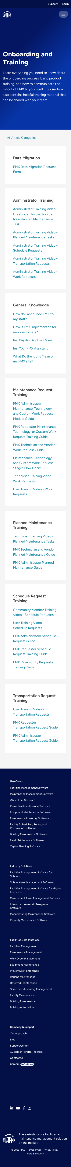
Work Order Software (22, 800)
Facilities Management (23, 946)
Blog (12, 1039)
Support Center (19, 1045)
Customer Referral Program (26, 1051)
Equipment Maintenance (24, 964)
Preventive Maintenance (24, 970)
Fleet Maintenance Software (27, 840)
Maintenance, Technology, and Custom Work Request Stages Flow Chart (33, 463)
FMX (22, 1149)
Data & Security (35, 1153)
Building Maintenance (23, 1001)
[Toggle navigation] (63, 14)
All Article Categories (21, 137)
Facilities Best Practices (25, 940)
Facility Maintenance (22, 995)
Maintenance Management (26, 952)
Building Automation (22, 1007)
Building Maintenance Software (28, 834)
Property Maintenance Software (29, 920)
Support (53, 4)
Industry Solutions (21, 866)
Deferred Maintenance (23, 983)
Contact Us (16, 1058)
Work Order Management (25, 958)
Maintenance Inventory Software (29, 818)
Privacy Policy (51, 1149)
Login (65, 4)
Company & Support (22, 1027)
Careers (22, 1064)
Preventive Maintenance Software (30, 806)
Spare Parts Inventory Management (31, 989)
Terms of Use (34, 1149)
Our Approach (18, 1033)
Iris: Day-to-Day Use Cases (32, 340)
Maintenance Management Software (31, 794)
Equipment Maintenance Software (30, 812)
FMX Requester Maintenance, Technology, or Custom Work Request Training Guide (35, 432)
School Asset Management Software (32, 882)
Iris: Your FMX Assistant (30, 348)
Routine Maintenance (22, 977)
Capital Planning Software (25, 846)
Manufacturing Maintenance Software (32, 914)
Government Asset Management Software (35, 898)
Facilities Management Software (29, 787)
